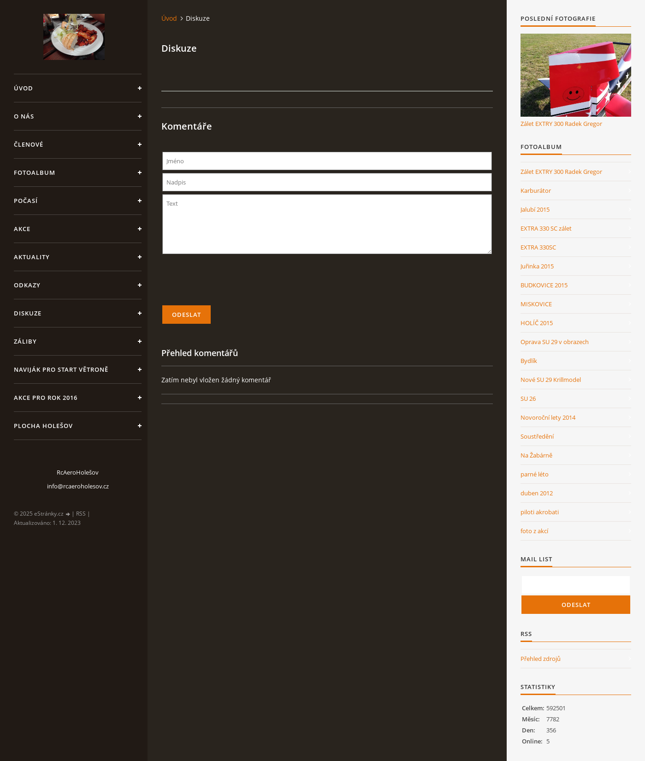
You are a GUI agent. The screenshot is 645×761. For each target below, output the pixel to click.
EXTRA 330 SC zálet (546, 228)
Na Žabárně (536, 455)
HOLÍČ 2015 (537, 323)
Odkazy (27, 285)
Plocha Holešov (43, 426)
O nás (24, 116)
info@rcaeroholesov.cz (78, 486)
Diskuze (27, 313)
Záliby (25, 341)
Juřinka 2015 (537, 266)
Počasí (26, 200)
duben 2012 (537, 493)
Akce (22, 229)
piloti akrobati (540, 512)
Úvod (23, 88)
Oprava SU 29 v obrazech (555, 342)
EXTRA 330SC (538, 247)
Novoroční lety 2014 (548, 417)
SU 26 (528, 398)
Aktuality (32, 257)
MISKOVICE (536, 304)
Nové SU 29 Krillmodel (551, 379)
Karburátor (536, 190)
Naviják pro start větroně (61, 369)
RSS (81, 513)
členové (28, 144)
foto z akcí (534, 531)
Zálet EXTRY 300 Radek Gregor (561, 123)
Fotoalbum (34, 172)
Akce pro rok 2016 (45, 397)
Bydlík (529, 361)
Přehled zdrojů (541, 658)
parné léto (535, 474)
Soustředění (537, 436)
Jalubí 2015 (535, 209)
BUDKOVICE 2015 (544, 285)
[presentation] (327, 284)
